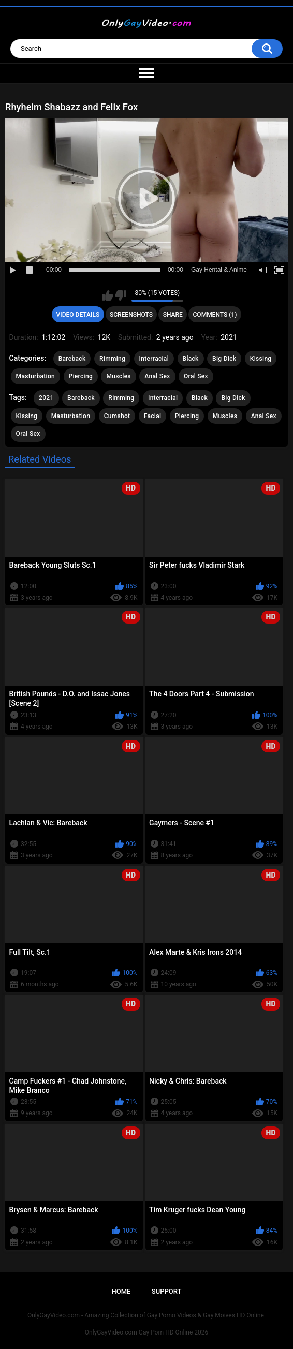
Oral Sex (196, 376)
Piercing (81, 376)
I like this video (107, 295)
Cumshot (117, 416)
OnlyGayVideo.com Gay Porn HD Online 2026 (146, 1332)
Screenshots (131, 314)
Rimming (112, 358)
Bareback (72, 358)
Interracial (154, 358)
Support (167, 1291)
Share (173, 314)
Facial (153, 416)
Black (191, 358)
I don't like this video (120, 295)
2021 (46, 398)
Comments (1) (215, 314)
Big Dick (224, 358)
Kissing (261, 358)
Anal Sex (157, 376)
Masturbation (35, 376)
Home (121, 1291)
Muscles (118, 376)
